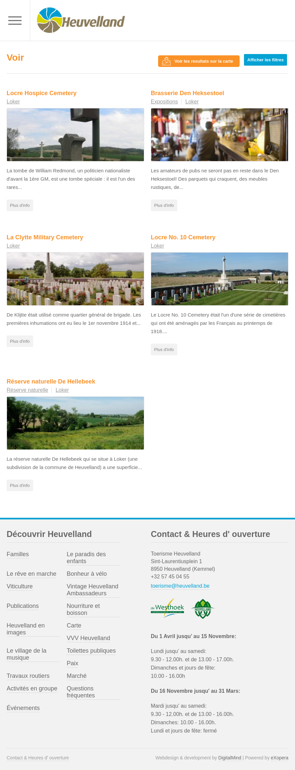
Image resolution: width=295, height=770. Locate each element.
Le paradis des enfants (86, 555)
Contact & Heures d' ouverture (38, 755)
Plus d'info (20, 202)
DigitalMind (229, 755)
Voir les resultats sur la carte (205, 58)
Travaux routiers (28, 673)
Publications (23, 603)
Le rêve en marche (31, 571)
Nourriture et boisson (83, 607)
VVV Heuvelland (88, 635)
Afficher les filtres (267, 58)
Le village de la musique (26, 651)
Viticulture (20, 583)
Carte (74, 623)
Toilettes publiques (91, 648)
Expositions (164, 99)
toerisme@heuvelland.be (180, 583)
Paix (72, 660)
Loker (13, 99)
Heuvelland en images (26, 626)
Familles (18, 551)
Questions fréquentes (81, 689)
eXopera (279, 755)
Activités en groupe (32, 685)
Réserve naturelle (27, 387)
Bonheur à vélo (87, 571)
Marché (77, 673)
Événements (23, 705)
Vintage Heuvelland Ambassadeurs (92, 587)
